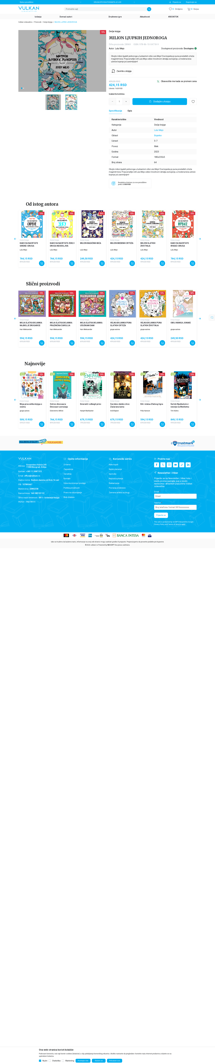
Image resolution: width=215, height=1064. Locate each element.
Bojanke (158, 135)
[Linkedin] (188, 464)
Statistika (56, 1061)
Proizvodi (37, 22)
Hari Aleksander (26, 329)
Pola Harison (145, 411)
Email (156, 492)
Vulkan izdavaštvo (25, 22)
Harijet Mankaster (87, 411)
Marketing (69, 1061)
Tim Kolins (175, 411)
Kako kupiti (113, 464)
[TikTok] (181, 464)
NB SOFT (110, 545)
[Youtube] (175, 464)
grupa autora (115, 329)
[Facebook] (156, 464)
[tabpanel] (62, 61)
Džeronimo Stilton (56, 411)
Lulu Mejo (119, 48)
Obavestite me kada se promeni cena (179, 81)
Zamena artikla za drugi (119, 492)
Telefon (157, 503)
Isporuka (112, 474)
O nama (67, 464)
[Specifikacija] (115, 111)
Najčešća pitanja (116, 478)
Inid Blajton (114, 411)
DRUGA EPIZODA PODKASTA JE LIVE (107, 2)
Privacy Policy (159, 524)
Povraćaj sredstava (117, 488)
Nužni (45, 1061)
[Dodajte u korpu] (159, 101)
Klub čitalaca (69, 497)
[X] (162, 464)
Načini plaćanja (115, 469)
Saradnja (67, 474)
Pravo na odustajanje (73, 492)
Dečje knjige (48, 22)
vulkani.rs (94, 545)
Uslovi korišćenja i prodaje (75, 483)
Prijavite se (161, 515)
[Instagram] (169, 464)
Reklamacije (114, 483)
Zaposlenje (68, 469)
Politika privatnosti (72, 488)
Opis (130, 110)
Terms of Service (174, 524)
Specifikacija (115, 110)
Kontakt (67, 478)
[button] (193, 9)
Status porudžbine (26, 2)
